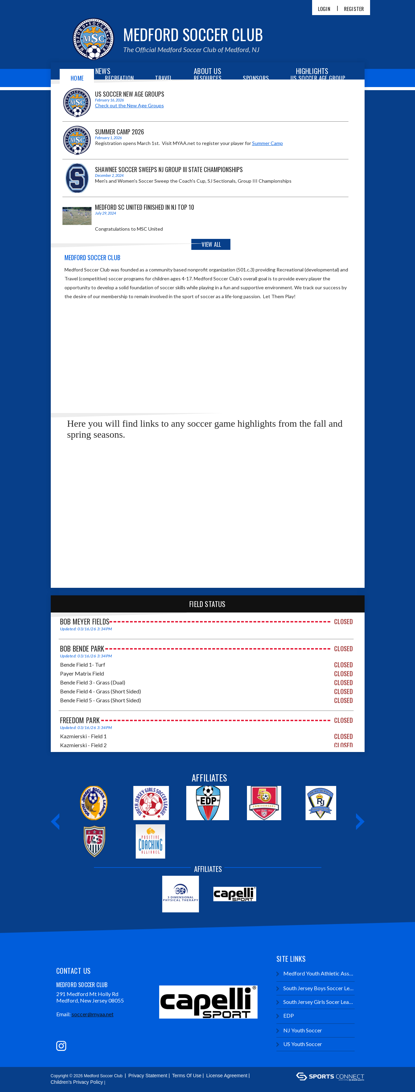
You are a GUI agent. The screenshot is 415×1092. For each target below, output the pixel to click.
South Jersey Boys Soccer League (315, 988)
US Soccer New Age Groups (129, 94)
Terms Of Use (187, 1075)
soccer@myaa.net (93, 1014)
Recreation (119, 78)
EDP (285, 1016)
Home (77, 78)
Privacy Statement (147, 1075)
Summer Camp (267, 143)
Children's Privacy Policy (77, 1082)
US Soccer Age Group (317, 78)
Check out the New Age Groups (129, 105)
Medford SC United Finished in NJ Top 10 (144, 207)
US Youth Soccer (299, 1044)
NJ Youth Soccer (299, 1030)
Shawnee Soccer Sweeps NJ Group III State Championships (169, 169)
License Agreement (226, 1075)
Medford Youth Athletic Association (315, 973)
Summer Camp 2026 (119, 132)
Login (324, 8)
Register (354, 8)
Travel (163, 78)
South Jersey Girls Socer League (315, 1002)
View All (211, 244)
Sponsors (256, 78)
